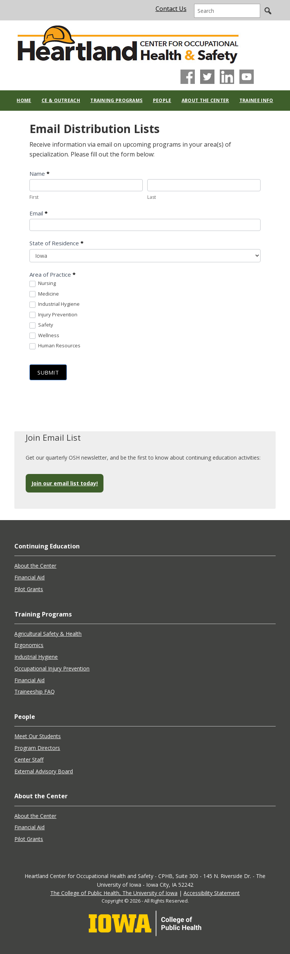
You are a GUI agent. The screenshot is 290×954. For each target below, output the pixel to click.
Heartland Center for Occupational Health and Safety (127, 42)
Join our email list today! (64, 483)
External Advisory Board (43, 771)
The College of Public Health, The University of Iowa (113, 893)
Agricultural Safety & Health (48, 633)
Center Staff (28, 759)
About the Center (35, 565)
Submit (48, 372)
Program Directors (37, 747)
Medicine (44, 294)
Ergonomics (28, 645)
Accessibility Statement (212, 893)
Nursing (42, 283)
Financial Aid (29, 577)
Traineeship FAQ (34, 691)
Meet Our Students (37, 736)
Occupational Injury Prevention (51, 668)
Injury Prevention (53, 314)
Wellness (44, 335)
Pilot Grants (28, 589)
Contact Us (171, 9)
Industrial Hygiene (54, 304)
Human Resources (54, 345)
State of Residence (56, 243)
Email (38, 213)
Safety (41, 325)
